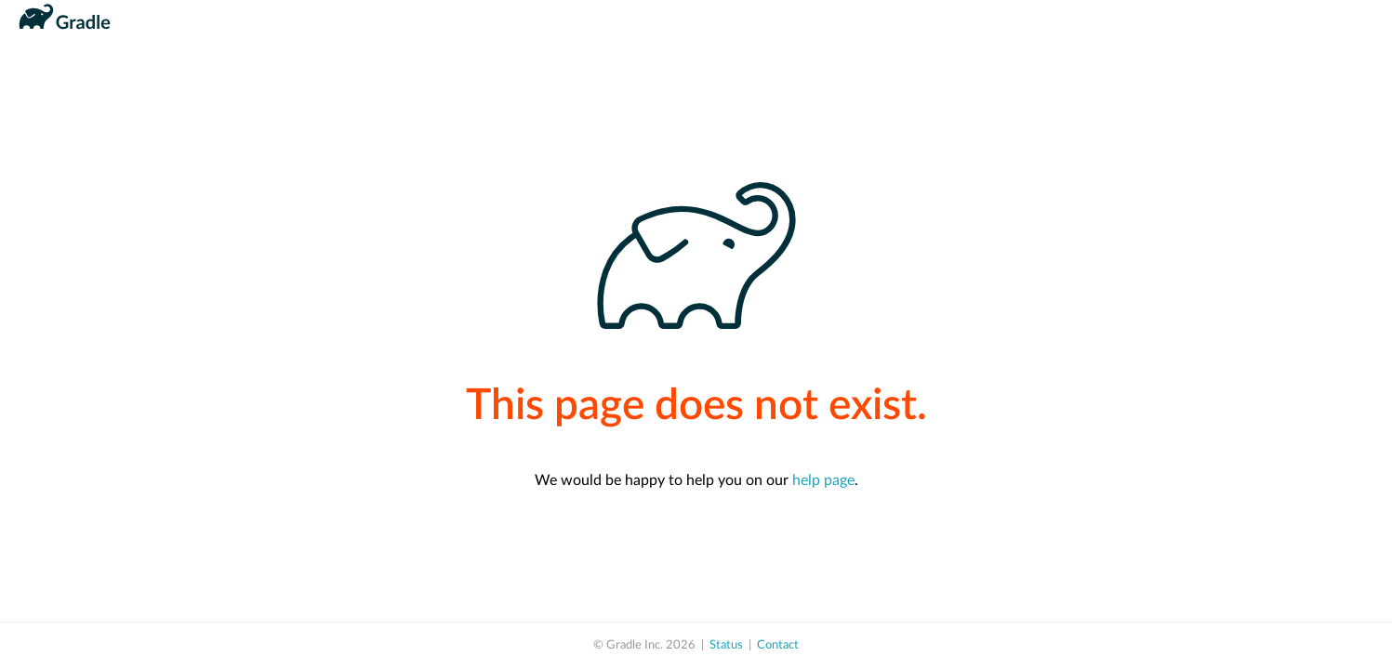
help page (823, 480)
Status (726, 644)
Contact (778, 644)
